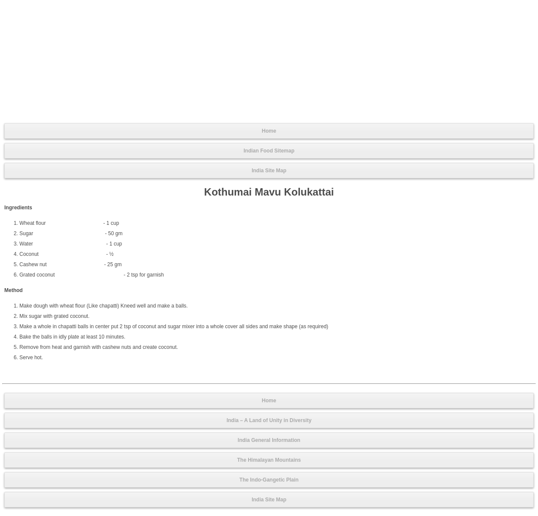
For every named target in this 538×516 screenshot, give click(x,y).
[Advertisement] (269, 61)
